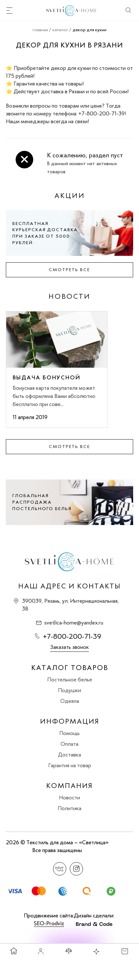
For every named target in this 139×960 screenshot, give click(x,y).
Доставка (69, 754)
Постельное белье (69, 679)
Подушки (69, 690)
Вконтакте (59, 868)
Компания (69, 786)
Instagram (76, 868)
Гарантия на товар (69, 765)
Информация (69, 721)
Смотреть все (69, 269)
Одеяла (69, 701)
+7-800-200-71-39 (72, 636)
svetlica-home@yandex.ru (73, 622)
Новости (69, 797)
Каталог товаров (69, 668)
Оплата (69, 744)
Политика (69, 808)
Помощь (69, 733)
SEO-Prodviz (49, 923)
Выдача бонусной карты (46, 377)
